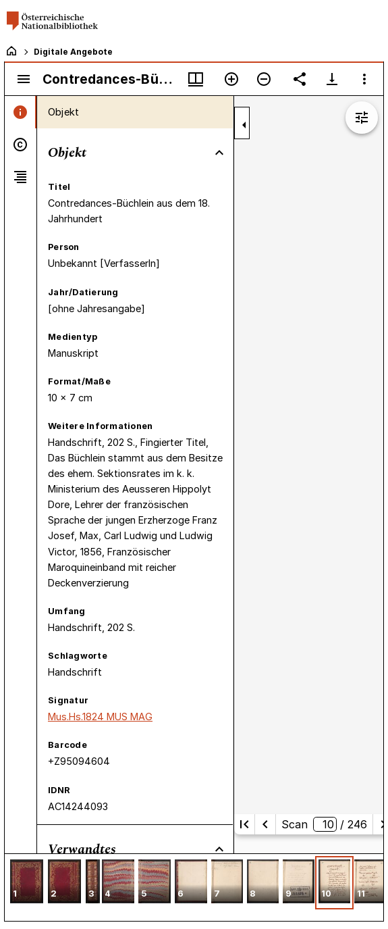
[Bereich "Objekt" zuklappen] (219, 152)
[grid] (194, 887)
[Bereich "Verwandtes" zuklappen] (219, 849)
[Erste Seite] (244, 824)
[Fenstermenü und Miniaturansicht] (195, 79)
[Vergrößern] (231, 79)
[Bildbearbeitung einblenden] (361, 117)
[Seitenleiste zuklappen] (244, 125)
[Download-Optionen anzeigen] (332, 79)
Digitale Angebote (73, 52)
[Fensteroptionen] (364, 79)
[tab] (20, 112)
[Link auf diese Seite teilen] (299, 79)
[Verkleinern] (264, 79)
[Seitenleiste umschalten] (23, 79)
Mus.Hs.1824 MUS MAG (100, 716)
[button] (26, 882)
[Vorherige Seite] (265, 824)
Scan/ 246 (324, 824)
